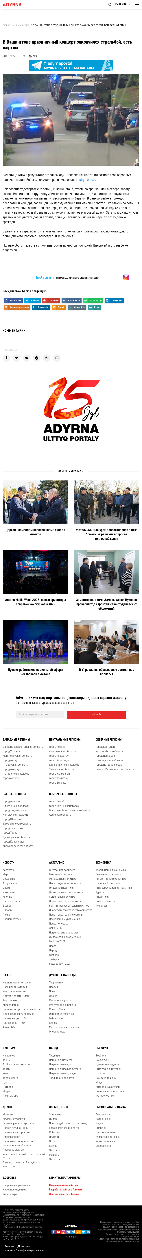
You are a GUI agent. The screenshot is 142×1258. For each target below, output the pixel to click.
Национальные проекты (63, 932)
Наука (99, 1123)
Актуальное (10, 883)
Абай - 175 (9, 1027)
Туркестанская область (17, 823)
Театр (6, 1068)
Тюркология (10, 1000)
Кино (6, 1073)
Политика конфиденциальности (31, 1248)
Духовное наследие (63, 974)
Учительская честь (107, 1141)
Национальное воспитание (65, 1068)
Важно (7, 974)
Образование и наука (111, 1106)
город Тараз (10, 832)
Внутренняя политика (62, 869)
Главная (7, 26)
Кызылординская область (18, 845)
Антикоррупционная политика (114, 887)
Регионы (54, 1154)
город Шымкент (12, 819)
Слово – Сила (57, 1009)
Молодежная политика (62, 878)
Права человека (58, 923)
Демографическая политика (66, 892)
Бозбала (101, 1055)
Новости (8, 862)
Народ (53, 950)
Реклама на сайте (10, 1248)
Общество (9, 878)
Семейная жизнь (106, 1077)
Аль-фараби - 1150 (14, 1022)
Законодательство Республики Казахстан (21, 1164)
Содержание (103, 1145)
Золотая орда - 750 (14, 1018)
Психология (103, 1114)
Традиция (54, 1055)
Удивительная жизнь (108, 1136)
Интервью (9, 892)
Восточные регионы (63, 793)
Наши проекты (11, 900)
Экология (54, 1159)
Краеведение (11, 1004)
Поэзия (53, 986)
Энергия (101, 1127)
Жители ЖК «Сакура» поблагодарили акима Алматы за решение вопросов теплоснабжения (106, 534)
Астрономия (103, 1118)
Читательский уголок (108, 1068)
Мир (5, 874)
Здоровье (55, 1114)
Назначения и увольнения (64, 918)
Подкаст (54, 1136)
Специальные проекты (16, 1132)
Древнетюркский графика (18, 1013)
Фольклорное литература (18, 1123)
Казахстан (9, 869)
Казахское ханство (14, 991)
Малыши (8, 1114)
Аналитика (102, 896)
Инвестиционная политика (65, 883)
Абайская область (60, 814)
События (54, 1132)
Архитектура (10, 1095)
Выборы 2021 (57, 941)
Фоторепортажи (105, 1095)
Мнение (7, 896)
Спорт (6, 887)
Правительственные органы (66, 914)
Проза (52, 991)
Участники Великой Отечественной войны (24, 1155)
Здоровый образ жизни (17, 1185)
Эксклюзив (55, 1150)
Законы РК (55, 927)
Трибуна (54, 959)
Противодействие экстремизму (68, 1123)
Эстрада (8, 1086)
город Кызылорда (13, 841)
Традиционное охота (61, 1077)
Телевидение (11, 1077)
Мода (99, 1082)
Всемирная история (15, 986)
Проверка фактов (13, 1149)
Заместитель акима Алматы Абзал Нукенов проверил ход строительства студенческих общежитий (106, 604)
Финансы (101, 905)
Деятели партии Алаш (16, 995)
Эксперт (8, 905)
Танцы (6, 1059)
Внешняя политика (60, 874)
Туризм (100, 892)
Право (52, 945)
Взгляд (53, 1145)
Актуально (56, 862)
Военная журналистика (110, 1091)
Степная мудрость (60, 1000)
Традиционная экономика (111, 869)
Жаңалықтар (22, 26)
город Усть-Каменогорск (64, 805)
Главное (54, 954)
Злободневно (58, 1106)
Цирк (6, 1082)
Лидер (53, 1118)
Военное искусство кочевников (21, 1009)
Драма (53, 995)
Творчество (56, 982)
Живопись (9, 1055)
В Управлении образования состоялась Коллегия (106, 672)
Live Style (102, 1047)
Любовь (100, 1073)
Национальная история (17, 982)
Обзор (52, 1141)
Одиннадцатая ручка (61, 1013)
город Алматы (11, 801)
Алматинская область (16, 805)
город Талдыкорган (14, 810)
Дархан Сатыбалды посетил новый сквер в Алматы (35, 532)
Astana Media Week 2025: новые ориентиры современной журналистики (35, 602)
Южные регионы (14, 793)
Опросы (7, 909)
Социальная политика (62, 896)
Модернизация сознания (64, 1027)
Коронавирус (11, 1193)
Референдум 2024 (60, 963)
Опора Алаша (57, 1031)
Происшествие (12, 918)
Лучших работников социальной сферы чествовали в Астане (35, 672)
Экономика (103, 862)
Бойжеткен (102, 1059)
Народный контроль (108, 883)
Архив (6, 914)
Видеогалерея (11, 1136)
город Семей (56, 801)
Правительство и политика (65, 900)
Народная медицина (15, 1189)
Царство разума (105, 1132)
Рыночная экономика (108, 874)
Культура (9, 1047)
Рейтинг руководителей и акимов (69, 905)
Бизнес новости (105, 900)
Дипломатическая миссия (65, 936)
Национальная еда (60, 1064)
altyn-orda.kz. (88, 180)
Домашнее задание (107, 1064)
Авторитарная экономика (111, 878)
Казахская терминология (64, 1127)
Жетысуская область (15, 814)
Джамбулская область (16, 836)
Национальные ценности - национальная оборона (18, 1143)
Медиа (7, 1091)
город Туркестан (13, 828)
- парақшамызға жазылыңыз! (67, 277)
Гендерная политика (61, 887)
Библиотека (56, 1018)
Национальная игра (61, 1059)
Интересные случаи (108, 1086)
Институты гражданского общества (70, 909)
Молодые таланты (14, 1118)
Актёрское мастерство (17, 1064)
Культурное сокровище (63, 1004)
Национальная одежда (62, 1073)
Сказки (53, 1022)
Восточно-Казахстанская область (69, 810)
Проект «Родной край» (16, 1127)
